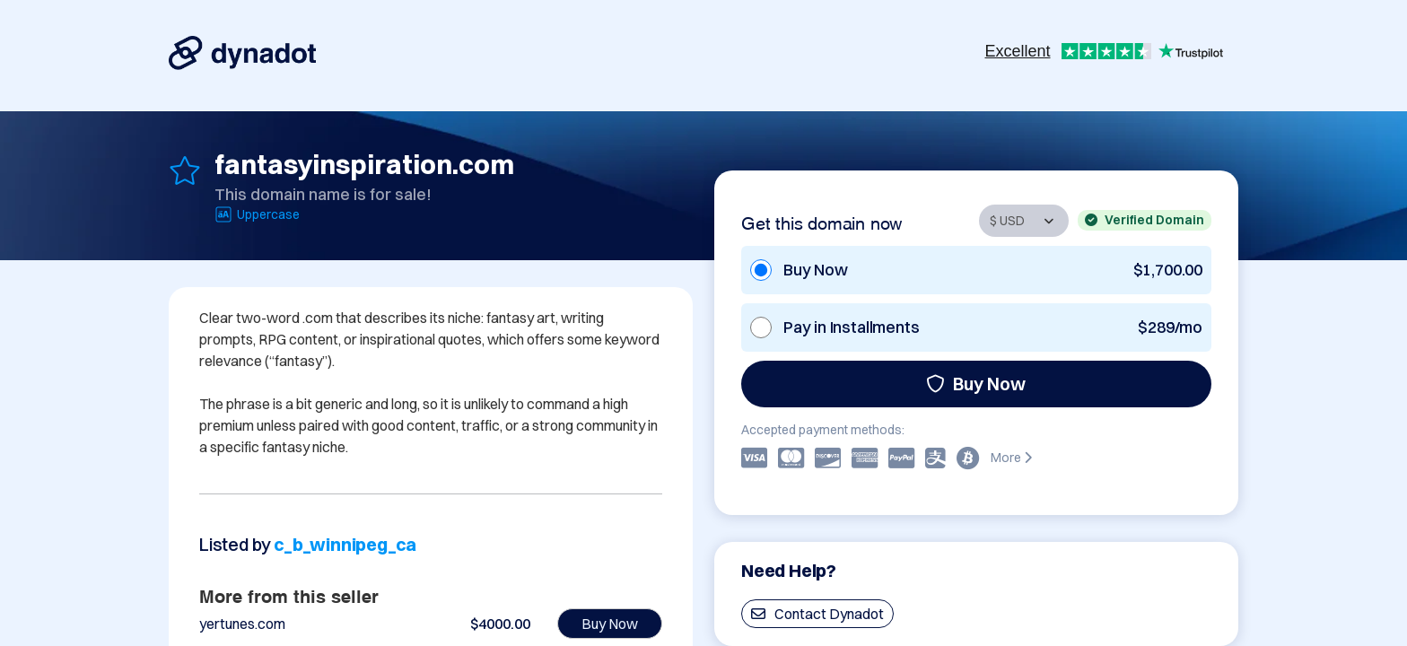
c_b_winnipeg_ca (345, 544)
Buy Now (976, 383)
